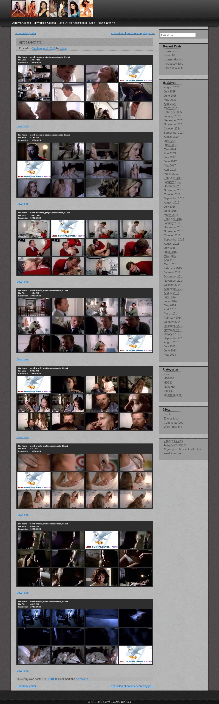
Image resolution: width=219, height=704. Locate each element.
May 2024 (170, 149)
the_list (168, 390)
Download (22, 126)
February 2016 (173, 219)
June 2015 (170, 251)
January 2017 (172, 182)
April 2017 (170, 169)
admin (63, 48)
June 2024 (170, 145)
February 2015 (173, 268)
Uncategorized (173, 394)
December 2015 (173, 227)
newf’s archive (106, 22)
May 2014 (170, 305)
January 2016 (172, 223)
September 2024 (174, 132)
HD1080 (52, 679)
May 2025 (170, 99)
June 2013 (170, 350)
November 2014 (173, 280)
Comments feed (173, 422)
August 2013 (171, 342)
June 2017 (170, 161)
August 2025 (171, 87)
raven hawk (171, 51)
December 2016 (173, 186)
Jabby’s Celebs (21, 22)
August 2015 (171, 243)
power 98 (169, 55)
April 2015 (170, 260)
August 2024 (171, 136)
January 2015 (172, 272)
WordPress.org (173, 426)
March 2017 (171, 173)
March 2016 (171, 214)
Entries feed (171, 418)
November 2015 (173, 231)
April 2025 (170, 103)
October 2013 (172, 334)
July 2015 (170, 247)
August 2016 (171, 202)
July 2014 (170, 297)
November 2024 (173, 124)
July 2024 (170, 140)
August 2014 (171, 293)
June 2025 (170, 95)
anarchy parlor (25, 33)
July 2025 (170, 91)
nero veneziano (173, 67)
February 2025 (173, 112)
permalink (82, 679)
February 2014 (173, 317)
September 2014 (174, 288)
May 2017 (170, 165)
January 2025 (172, 116)
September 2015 (174, 239)
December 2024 (173, 120)
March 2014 (171, 313)
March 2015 (171, 264)
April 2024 (170, 153)
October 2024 (172, 128)
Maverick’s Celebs (45, 22)
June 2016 (170, 210)
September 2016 (174, 198)
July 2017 (170, 157)
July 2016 (170, 206)
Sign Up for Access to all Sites (77, 22)
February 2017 (173, 177)
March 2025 (171, 108)
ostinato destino (173, 59)
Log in (167, 414)
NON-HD (169, 386)
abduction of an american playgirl (133, 33)
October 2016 (172, 194)
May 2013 (170, 354)
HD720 (168, 382)
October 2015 (172, 235)
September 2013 (174, 338)
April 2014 (170, 309)
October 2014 (172, 284)
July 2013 (170, 346)
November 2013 (173, 330)
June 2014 (170, 301)
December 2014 (173, 276)
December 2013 (173, 325)
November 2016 (173, 190)
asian (167, 374)
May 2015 (170, 256)
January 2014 (172, 321)
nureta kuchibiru (173, 63)
